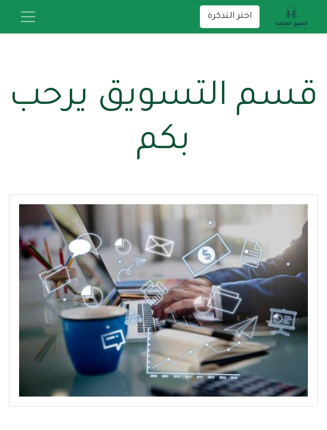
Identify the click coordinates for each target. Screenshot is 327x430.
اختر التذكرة (230, 17)
